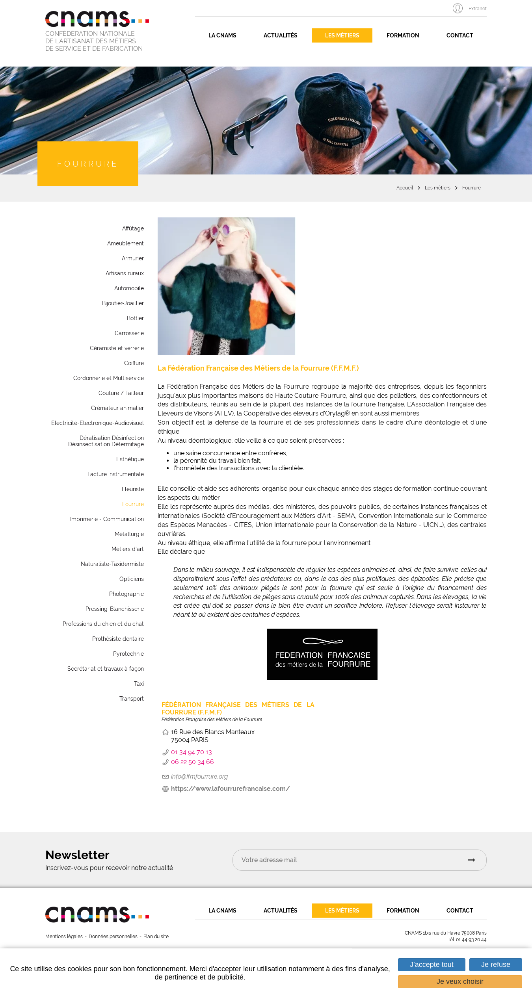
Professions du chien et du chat (103, 624)
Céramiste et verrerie (117, 348)
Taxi (139, 684)
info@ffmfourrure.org (199, 776)
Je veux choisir (460, 981)
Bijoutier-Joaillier (123, 303)
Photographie (126, 594)
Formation (403, 35)
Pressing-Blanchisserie (115, 609)
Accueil (404, 188)
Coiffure (134, 363)
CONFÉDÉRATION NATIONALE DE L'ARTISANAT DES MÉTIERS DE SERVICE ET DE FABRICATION (94, 41)
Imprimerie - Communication (107, 519)
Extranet (478, 8)
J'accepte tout (432, 964)
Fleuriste (133, 489)
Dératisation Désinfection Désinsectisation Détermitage (106, 441)
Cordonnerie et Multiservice (108, 378)
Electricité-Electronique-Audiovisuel (97, 423)
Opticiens (131, 579)
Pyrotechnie (128, 654)
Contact (459, 35)
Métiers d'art (128, 549)
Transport (131, 699)
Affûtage (133, 228)
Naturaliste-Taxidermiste (112, 564)
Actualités (281, 35)
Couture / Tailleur (121, 393)
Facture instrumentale (115, 474)
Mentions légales (64, 936)
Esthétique (130, 459)
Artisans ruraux (125, 273)
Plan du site (156, 936)
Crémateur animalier (117, 408)
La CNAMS (222, 35)
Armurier (133, 258)
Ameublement (125, 243)
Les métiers (342, 35)
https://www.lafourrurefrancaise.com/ (230, 788)
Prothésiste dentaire (118, 639)
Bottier (135, 318)
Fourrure (471, 188)
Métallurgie (129, 534)
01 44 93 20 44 (471, 939)
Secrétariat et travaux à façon (105, 669)
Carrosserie (129, 333)
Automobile (129, 288)
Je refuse (495, 964)
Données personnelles (113, 936)
